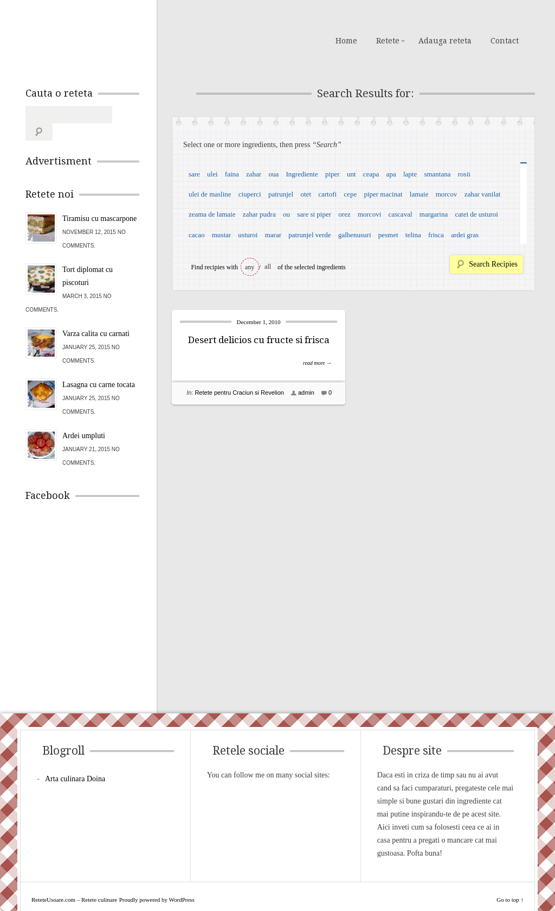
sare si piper (314, 214)
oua (273, 174)
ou (286, 214)
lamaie (419, 194)
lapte (410, 174)
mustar (221, 235)
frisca (436, 235)
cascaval (400, 214)
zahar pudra (259, 214)
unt (351, 174)
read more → (317, 363)
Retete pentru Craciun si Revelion (239, 392)
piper (332, 174)
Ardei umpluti (83, 418)
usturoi (247, 235)
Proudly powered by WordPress (157, 882)
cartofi (327, 194)
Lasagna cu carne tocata (98, 367)
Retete (387, 40)
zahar (253, 174)
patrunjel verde (309, 235)
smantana (437, 174)
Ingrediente (302, 174)
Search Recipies (493, 264)
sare (194, 174)
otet (305, 194)
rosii (464, 174)
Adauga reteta (445, 40)
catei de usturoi (476, 214)
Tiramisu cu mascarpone (99, 201)
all (267, 266)
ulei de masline (210, 194)
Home (346, 40)
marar (273, 235)
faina (232, 174)
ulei (212, 174)
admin (306, 392)
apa (391, 174)
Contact (505, 40)
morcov (446, 194)
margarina (434, 214)
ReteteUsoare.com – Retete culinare (103, 40)
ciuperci (249, 194)
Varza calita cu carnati (96, 316)
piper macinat (383, 194)
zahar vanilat (482, 194)
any (249, 267)
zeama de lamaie (212, 214)
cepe (350, 194)
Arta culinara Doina (75, 761)
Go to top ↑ (510, 882)
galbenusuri (354, 235)
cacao (197, 235)
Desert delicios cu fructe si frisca (259, 339)
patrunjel (280, 194)
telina (413, 235)
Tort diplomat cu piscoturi (87, 258)
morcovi (369, 214)
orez (344, 214)
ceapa (371, 174)
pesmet (388, 235)
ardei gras (465, 235)
